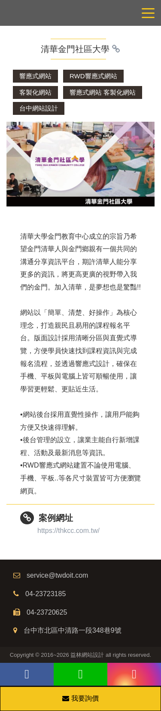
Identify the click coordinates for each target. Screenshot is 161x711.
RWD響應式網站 (93, 76)
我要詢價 (80, 698)
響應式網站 (35, 76)
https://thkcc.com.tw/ (68, 530)
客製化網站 (35, 92)
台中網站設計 (38, 108)
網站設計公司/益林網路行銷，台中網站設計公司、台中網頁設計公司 (80, 13)
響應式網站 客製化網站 (103, 92)
